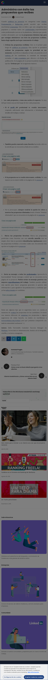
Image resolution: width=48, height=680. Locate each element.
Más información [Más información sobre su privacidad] (33, 673)
